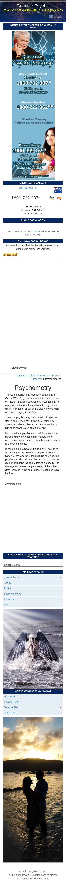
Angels (8, 582)
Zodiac (7, 588)
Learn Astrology (12, 593)
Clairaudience (11, 577)
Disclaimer (9, 696)
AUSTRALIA (28, 188)
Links (7, 604)
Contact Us (10, 712)
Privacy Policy (11, 702)
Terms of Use (34, 231)
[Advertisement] (33, 518)
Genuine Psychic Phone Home (33, 375)
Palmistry (9, 599)
